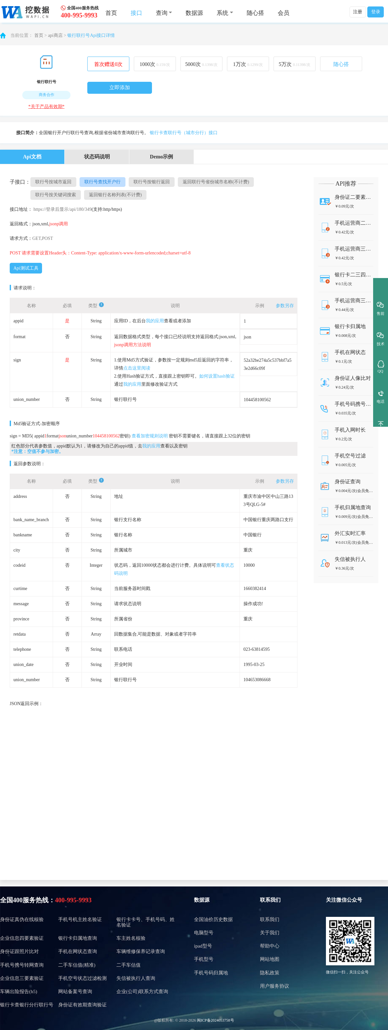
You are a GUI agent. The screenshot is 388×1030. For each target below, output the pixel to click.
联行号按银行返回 (152, 181)
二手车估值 (128, 965)
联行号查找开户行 (102, 181)
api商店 (55, 35)
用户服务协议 (274, 986)
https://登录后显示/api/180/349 (63, 209)
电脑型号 (203, 932)
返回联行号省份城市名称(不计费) (216, 181)
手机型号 (203, 959)
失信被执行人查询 (135, 978)
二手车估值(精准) (76, 965)
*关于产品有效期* (46, 106)
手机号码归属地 (211, 972)
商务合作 (46, 94)
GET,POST (42, 238)
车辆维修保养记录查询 (140, 951)
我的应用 (155, 320)
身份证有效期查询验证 (82, 1004)
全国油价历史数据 (213, 919)
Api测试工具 (26, 268)
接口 (136, 13)
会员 (283, 13)
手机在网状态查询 (77, 951)
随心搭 (255, 13)
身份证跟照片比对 (19, 951)
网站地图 (269, 959)
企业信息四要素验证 (22, 938)
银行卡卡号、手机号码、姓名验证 (145, 922)
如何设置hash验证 (217, 376)
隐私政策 (269, 972)
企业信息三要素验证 (22, 978)
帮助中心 (269, 946)
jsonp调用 (58, 223)
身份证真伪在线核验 (22, 919)
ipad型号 (203, 946)
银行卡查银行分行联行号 (26, 1004)
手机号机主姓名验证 (80, 919)
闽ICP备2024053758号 (215, 1020)
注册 (357, 11)
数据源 (194, 13)
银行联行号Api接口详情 (91, 35)
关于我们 (269, 932)
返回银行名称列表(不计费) (115, 194)
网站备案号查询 (75, 991)
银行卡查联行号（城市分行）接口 (184, 132)
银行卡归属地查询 (77, 938)
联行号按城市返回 (53, 181)
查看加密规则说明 (150, 436)
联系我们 (270, 900)
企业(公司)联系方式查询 (142, 991)
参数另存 (285, 305)
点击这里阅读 (136, 368)
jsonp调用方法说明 (132, 344)
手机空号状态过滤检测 (82, 978)
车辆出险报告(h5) (18, 991)
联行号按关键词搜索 (55, 194)
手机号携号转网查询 (22, 965)
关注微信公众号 (344, 900)
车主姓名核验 (131, 938)
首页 (111, 13)
